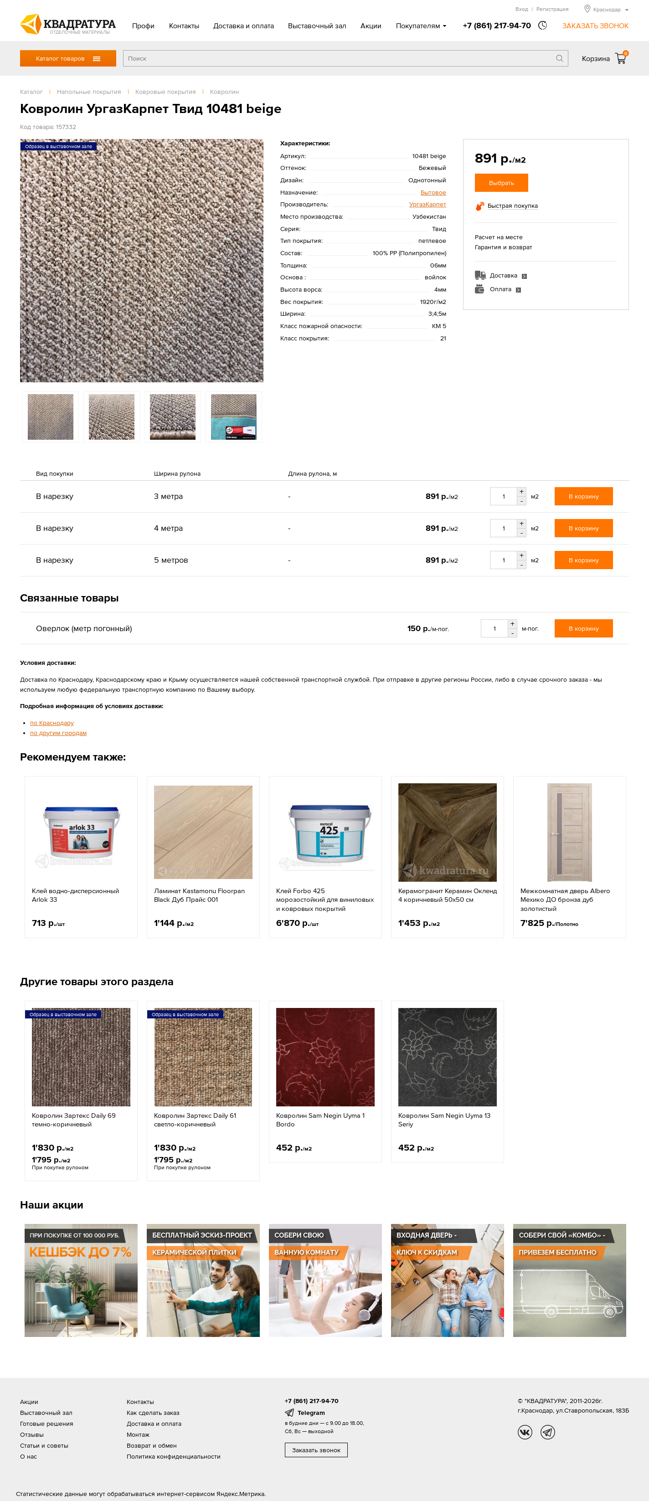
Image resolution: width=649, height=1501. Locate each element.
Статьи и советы (44, 1445)
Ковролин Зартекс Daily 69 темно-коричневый (74, 1119)
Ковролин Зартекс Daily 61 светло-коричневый (195, 1119)
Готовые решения (46, 1423)
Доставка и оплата (243, 25)
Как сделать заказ (153, 1412)
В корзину (584, 496)
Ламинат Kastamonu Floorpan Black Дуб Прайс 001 (199, 895)
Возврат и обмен (152, 1445)
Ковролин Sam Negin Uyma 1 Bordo (320, 1119)
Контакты (184, 25)
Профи (143, 25)
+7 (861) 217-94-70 (497, 25)
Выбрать (501, 182)
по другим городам (58, 732)
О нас (28, 1456)
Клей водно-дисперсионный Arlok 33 (75, 895)
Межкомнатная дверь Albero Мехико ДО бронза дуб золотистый (565, 899)
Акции (371, 25)
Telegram (311, 1412)
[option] (141, 260)
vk (525, 1432)
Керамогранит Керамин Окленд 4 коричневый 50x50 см (447, 895)
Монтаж (138, 1434)
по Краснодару (52, 722)
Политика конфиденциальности (174, 1456)
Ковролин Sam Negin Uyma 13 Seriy (444, 1119)
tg (548, 1432)
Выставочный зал (317, 25)
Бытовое (433, 192)
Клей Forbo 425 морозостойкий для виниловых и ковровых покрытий (325, 899)
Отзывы (32, 1434)
